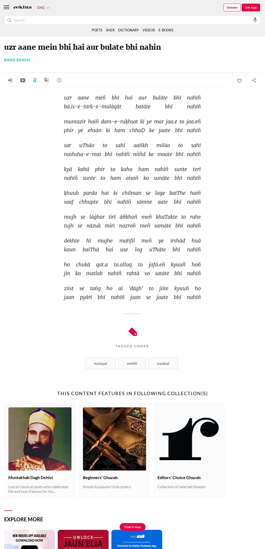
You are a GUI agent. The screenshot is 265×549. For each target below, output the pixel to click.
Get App (251, 7)
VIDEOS (148, 30)
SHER (110, 30)
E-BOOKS (166, 30)
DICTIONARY (128, 30)
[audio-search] (255, 20)
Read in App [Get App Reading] (132, 527)
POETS (97, 30)
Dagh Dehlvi (17, 60)
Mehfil (132, 363)
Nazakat (163, 363)
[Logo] (22, 8)
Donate (232, 7)
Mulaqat (100, 363)
